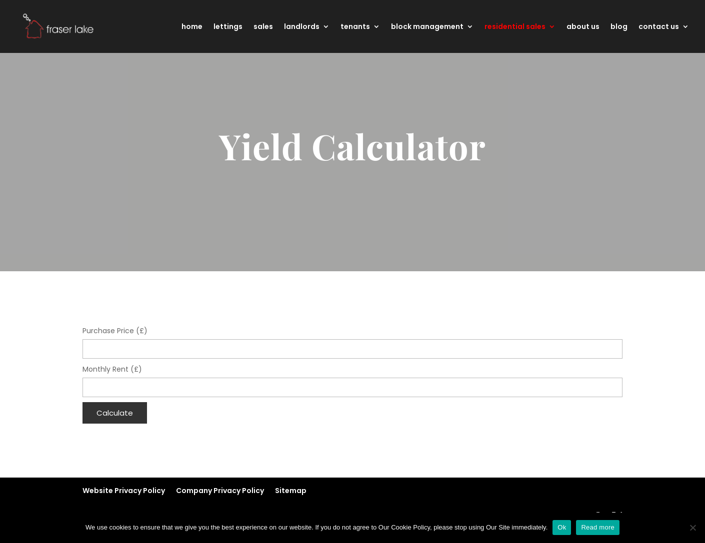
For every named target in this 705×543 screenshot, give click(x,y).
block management (427, 27)
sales (263, 27)
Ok (562, 527)
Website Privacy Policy (123, 491)
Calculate (114, 413)
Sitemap (290, 491)
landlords (302, 27)
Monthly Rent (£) (112, 369)
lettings (228, 27)
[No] (693, 528)
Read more (597, 527)
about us (583, 27)
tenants (355, 27)
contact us (658, 27)
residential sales (515, 27)
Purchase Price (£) (115, 331)
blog (619, 27)
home (192, 27)
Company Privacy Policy (220, 491)
